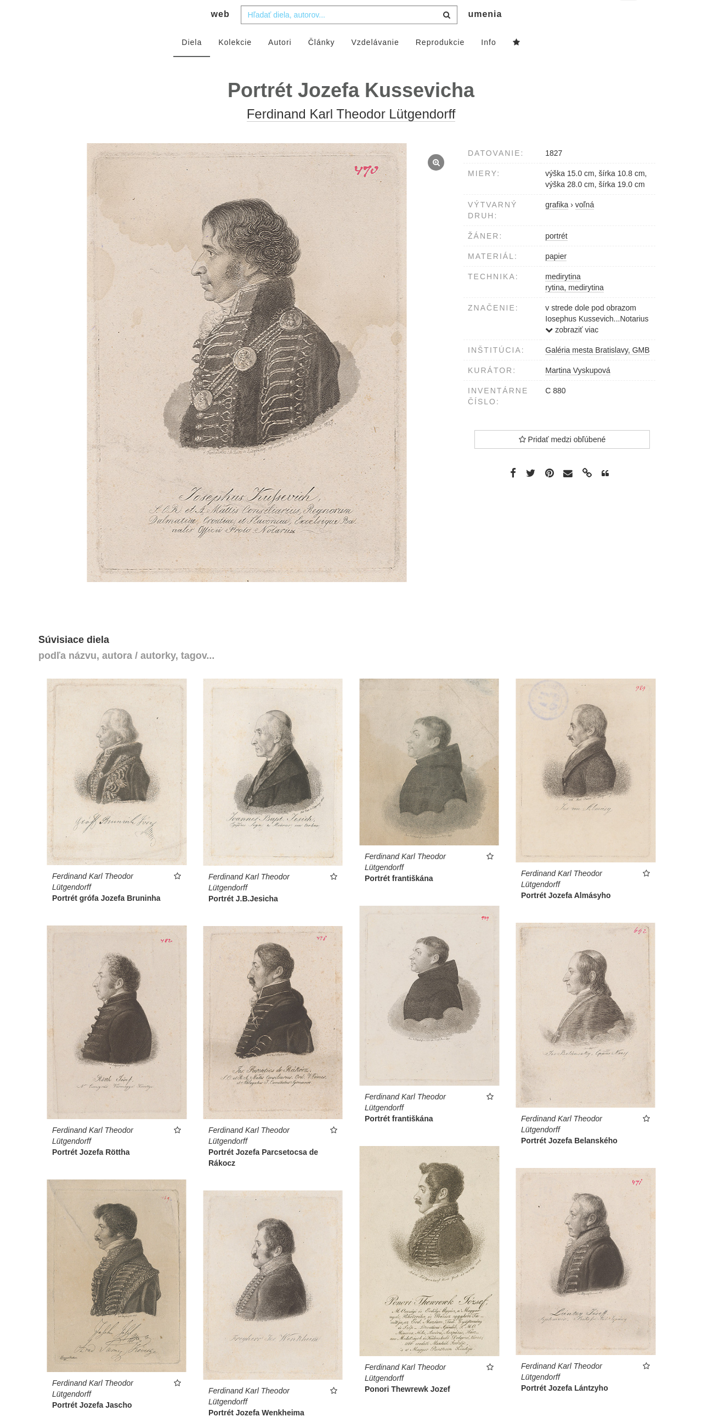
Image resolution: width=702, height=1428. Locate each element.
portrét (556, 257)
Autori (280, 64)
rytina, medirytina (574, 309)
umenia (485, 36)
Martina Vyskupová (577, 392)
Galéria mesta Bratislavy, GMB (597, 372)
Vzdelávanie (375, 64)
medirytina (563, 298)
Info (488, 64)
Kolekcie (235, 64)
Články (321, 64)
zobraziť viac (571, 351)
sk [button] (629, 16)
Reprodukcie (440, 64)
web (220, 36)
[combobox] (349, 36)
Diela (192, 64)
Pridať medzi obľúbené (562, 461)
